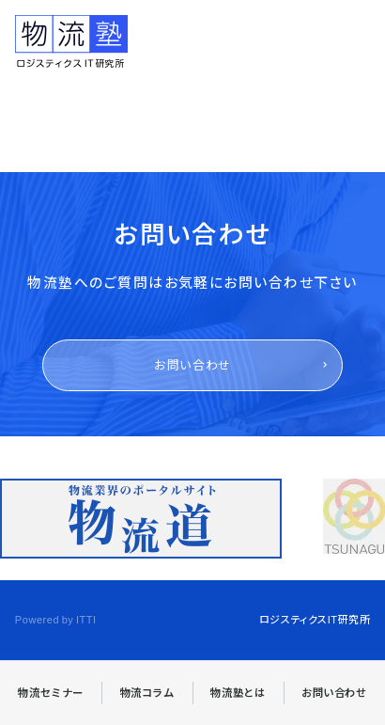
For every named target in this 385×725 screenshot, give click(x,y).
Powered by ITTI (56, 618)
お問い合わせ (192, 364)
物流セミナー (50, 692)
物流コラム (147, 692)
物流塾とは (237, 692)
